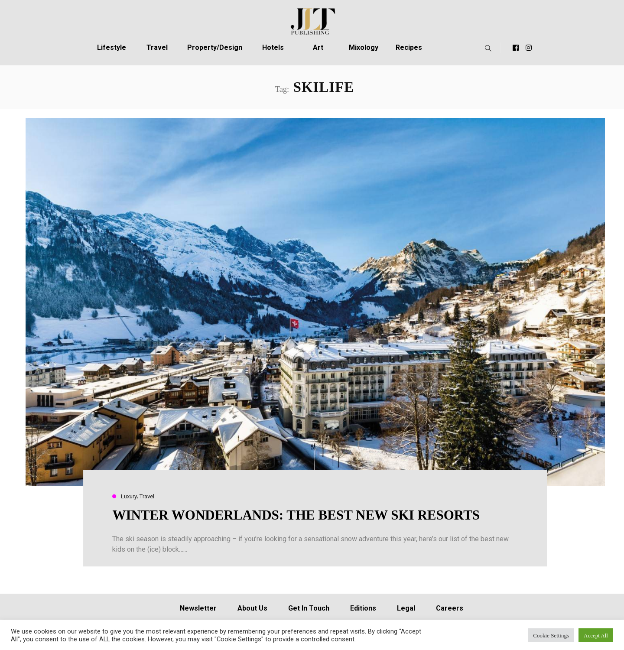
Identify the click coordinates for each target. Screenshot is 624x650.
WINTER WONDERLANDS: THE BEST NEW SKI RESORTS (296, 515)
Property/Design (214, 47)
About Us (252, 608)
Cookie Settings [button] (551, 635)
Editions (363, 608)
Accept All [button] (596, 635)
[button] (486, 47)
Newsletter (198, 608)
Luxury (129, 496)
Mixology (363, 47)
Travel (157, 47)
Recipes (409, 47)
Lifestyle (111, 47)
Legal (406, 608)
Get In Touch (308, 608)
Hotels (273, 47)
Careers (449, 608)
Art (318, 47)
